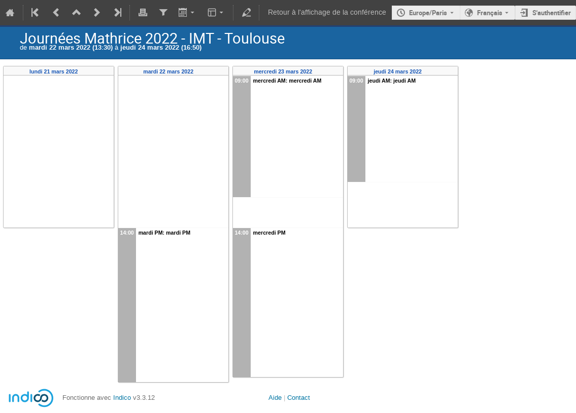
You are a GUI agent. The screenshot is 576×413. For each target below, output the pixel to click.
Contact (298, 397)
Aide (275, 397)
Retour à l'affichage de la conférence (327, 12)
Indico (122, 397)
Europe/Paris (428, 12)
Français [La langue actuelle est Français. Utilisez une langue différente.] (489, 12)
